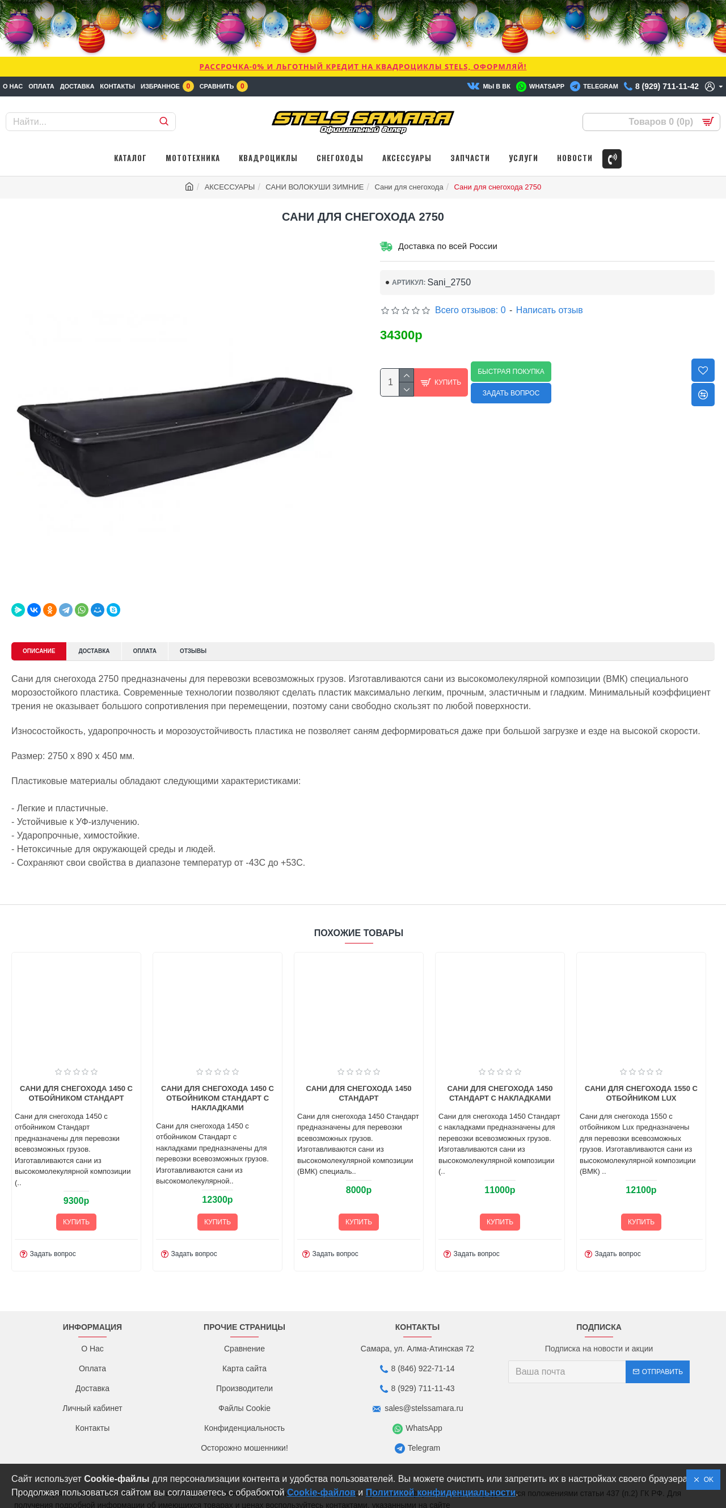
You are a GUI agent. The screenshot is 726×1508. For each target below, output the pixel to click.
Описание (44, 638)
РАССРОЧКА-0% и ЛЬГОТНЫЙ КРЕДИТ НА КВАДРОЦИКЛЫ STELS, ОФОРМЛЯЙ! (362, 66)
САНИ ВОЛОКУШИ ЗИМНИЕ (314, 187)
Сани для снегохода (408, 187)
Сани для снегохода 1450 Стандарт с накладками (553, 1124)
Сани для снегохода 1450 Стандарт (412, 1124)
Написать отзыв (549, 310)
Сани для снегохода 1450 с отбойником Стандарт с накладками (270, 1129)
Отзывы (223, 638)
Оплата (167, 638)
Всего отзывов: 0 (470, 310)
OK (707, 1480)
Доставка (108, 638)
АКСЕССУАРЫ (230, 187)
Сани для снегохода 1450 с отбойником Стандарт (129, 1124)
